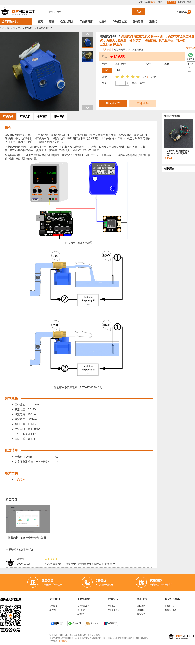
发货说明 (81, 614)
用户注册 (171, 2)
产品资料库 (86, 21)
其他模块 (29, 28)
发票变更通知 (113, 610)
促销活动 (138, 21)
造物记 (153, 21)
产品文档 (25, 116)
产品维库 (20, 479)
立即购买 (143, 103)
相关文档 (11, 473)
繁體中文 (191, 2)
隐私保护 (141, 606)
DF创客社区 (120, 21)
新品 (51, 21)
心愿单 (103, 21)
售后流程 (141, 614)
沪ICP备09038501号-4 (140, 638)
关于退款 (81, 610)
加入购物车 (113, 103)
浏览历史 (169, 168)
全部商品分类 (10, 21)
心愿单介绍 (170, 606)
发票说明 (112, 606)
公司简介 (53, 606)
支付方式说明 (83, 606)
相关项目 (42, 116)
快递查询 (63, 641)
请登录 (153, 2)
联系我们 (53, 610)
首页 (40, 21)
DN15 (107, 70)
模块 (20, 28)
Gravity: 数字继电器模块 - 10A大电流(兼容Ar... (178, 153)
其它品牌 (120, 63)
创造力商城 (66, 21)
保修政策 (141, 610)
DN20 (118, 70)
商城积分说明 (170, 610)
